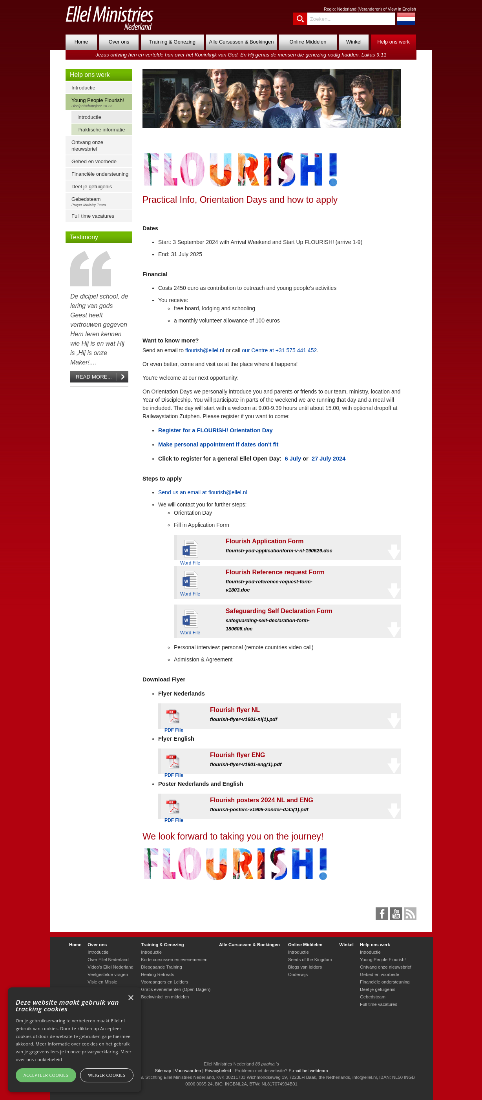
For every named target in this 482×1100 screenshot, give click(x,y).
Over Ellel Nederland (108, 959)
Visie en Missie (102, 982)
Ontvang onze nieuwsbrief (87, 145)
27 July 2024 (327, 458)
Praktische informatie (101, 130)
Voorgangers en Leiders (164, 982)
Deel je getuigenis (91, 186)
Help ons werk (393, 42)
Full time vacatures (92, 216)
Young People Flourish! (100, 102)
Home (81, 42)
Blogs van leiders (305, 967)
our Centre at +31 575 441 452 (279, 350)
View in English (402, 9)
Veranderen (369, 9)
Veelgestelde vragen (108, 974)
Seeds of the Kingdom (310, 959)
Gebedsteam (100, 201)
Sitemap (163, 1070)
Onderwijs (298, 974)
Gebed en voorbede (94, 161)
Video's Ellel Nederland (110, 967)
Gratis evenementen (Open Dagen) (175, 989)
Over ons (119, 42)
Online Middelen (308, 42)
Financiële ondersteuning (99, 174)
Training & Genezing (172, 42)
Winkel (354, 42)
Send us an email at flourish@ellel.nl (202, 492)
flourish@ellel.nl (204, 350)
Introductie (83, 88)
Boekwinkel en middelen (165, 996)
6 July (292, 458)
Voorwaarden (188, 1070)
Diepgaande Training (161, 967)
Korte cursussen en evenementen (174, 959)
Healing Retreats (157, 974)
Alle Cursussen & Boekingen (241, 42)
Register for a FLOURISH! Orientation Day (215, 430)
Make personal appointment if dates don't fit (218, 444)
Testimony (84, 237)
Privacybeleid (217, 1070)
